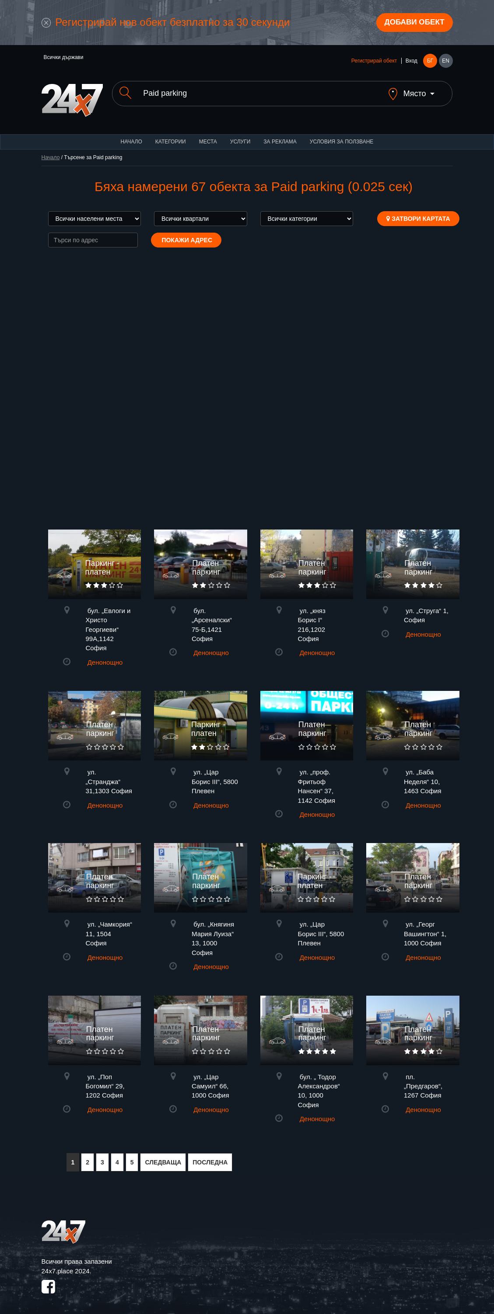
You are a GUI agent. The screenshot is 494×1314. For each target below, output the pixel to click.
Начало (131, 135)
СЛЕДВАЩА (163, 1156)
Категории (170, 135)
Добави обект (411, 23)
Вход (411, 62)
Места (208, 135)
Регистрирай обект (374, 62)
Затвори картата (418, 212)
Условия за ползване (342, 135)
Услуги (240, 135)
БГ (430, 62)
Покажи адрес (186, 233)
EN (445, 62)
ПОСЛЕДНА (210, 1156)
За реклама (279, 135)
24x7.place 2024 (66, 1265)
